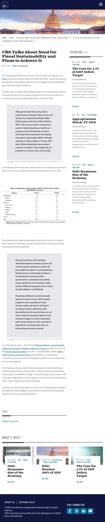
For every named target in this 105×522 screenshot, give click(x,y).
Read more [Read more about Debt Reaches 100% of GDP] (45, 478)
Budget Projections (10, 421)
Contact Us (9, 502)
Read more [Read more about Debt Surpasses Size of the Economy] (11, 482)
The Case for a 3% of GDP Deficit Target (86, 471)
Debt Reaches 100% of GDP (51, 469)
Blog (19, 460)
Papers (88, 460)
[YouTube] (90, 511)
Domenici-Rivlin (57, 345)
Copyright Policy (27, 502)
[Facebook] (70, 511)
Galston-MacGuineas (11, 348)
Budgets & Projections (50, 462)
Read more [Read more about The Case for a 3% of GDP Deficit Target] (79, 482)
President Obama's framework (34, 348)
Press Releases (57, 460)
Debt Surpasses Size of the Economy (16, 471)
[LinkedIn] (83, 511)
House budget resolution (16, 351)
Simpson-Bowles (43, 345)
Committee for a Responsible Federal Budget (4, 4)
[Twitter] (77, 511)
